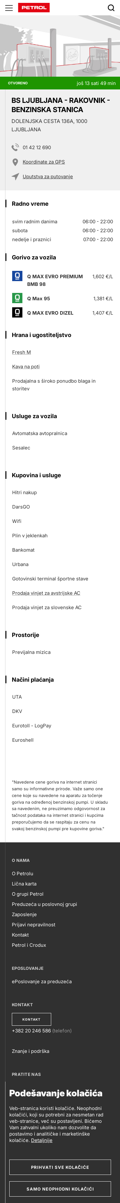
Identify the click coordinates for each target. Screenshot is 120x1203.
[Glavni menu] (9, 7)
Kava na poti (26, 367)
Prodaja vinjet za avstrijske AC (46, 593)
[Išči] (111, 7)
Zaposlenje (24, 914)
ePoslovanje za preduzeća (42, 981)
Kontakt (20, 935)
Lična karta (24, 884)
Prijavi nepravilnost (33, 925)
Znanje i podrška (30, 1051)
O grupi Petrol (28, 894)
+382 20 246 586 (31, 1031)
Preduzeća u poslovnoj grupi (44, 904)
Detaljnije (41, 1140)
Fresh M (21, 352)
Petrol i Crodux (29, 945)
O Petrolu (22, 873)
